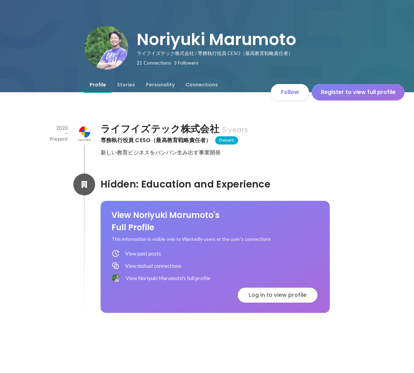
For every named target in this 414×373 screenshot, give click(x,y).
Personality (160, 84)
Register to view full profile (358, 92)
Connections (202, 84)
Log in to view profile (278, 295)
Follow (290, 92)
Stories (126, 84)
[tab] (98, 85)
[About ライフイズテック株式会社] (84, 133)
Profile (98, 84)
